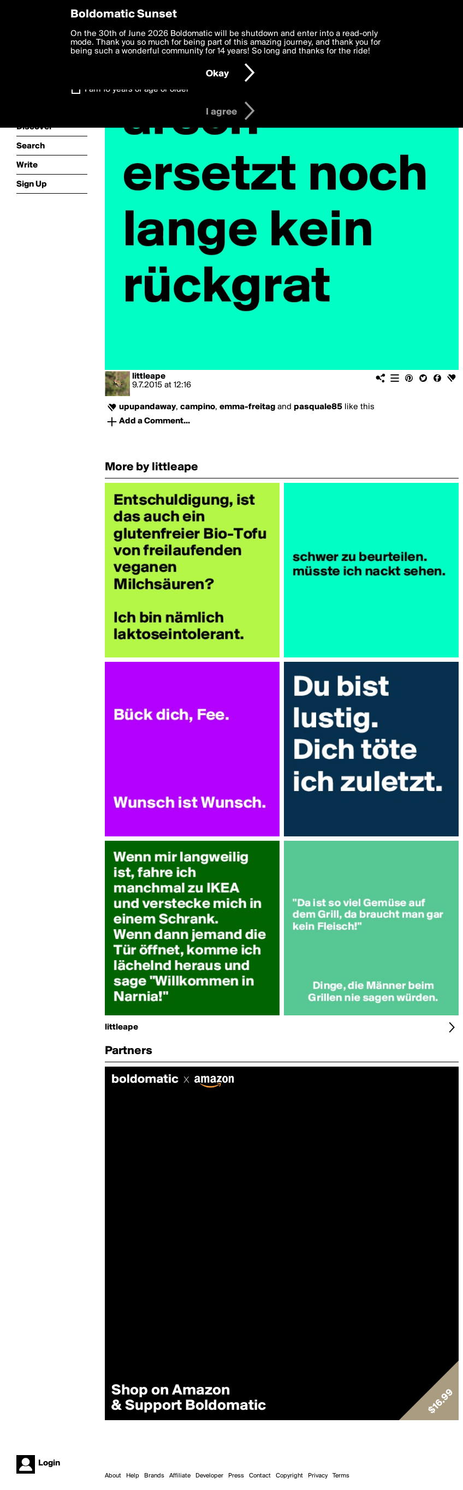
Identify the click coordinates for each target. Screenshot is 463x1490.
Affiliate (180, 1476)
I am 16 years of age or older (137, 89)
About (113, 1476)
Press (236, 1476)
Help (132, 1476)
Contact (260, 1476)
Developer (209, 1476)
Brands (154, 1476)
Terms (341, 1476)
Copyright (289, 1476)
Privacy (318, 1476)
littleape (148, 376)
